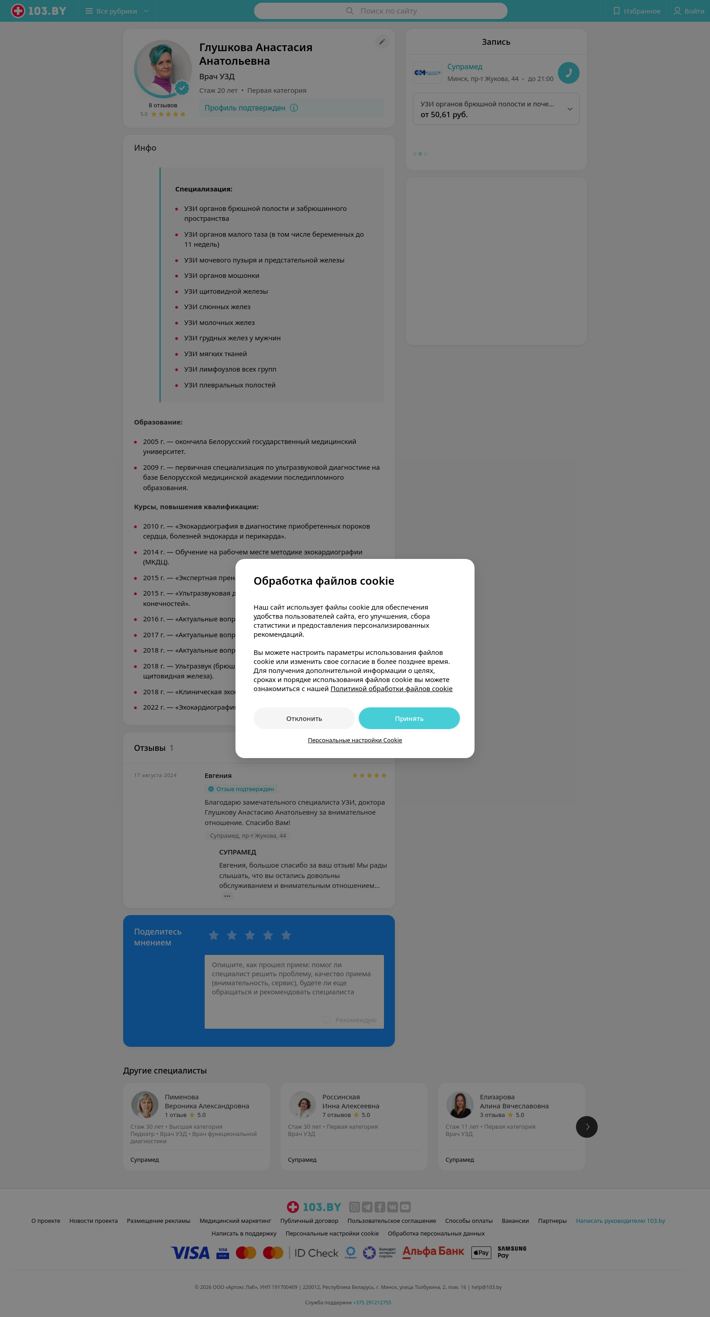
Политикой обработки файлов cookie (392, 688)
